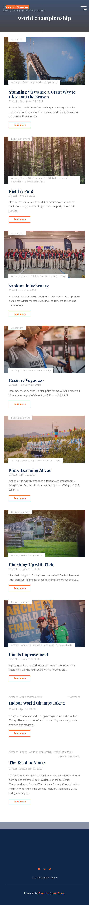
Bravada (43, 893)
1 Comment (17, 39)
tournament (39, 178)
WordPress (58, 893)
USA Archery (28, 82)
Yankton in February (29, 285)
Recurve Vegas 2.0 (26, 380)
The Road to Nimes (27, 762)
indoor (24, 276)
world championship (46, 82)
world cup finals (64, 644)
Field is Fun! (21, 191)
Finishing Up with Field (32, 564)
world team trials (36, 181)
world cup (49, 644)
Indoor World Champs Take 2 (37, 703)
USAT (39, 460)
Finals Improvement (28, 654)
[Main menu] (84, 8)
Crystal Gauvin (15, 7)
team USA (26, 178)
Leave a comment (20, 138)
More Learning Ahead (30, 470)
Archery (15, 82)
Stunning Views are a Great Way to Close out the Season (42, 94)
